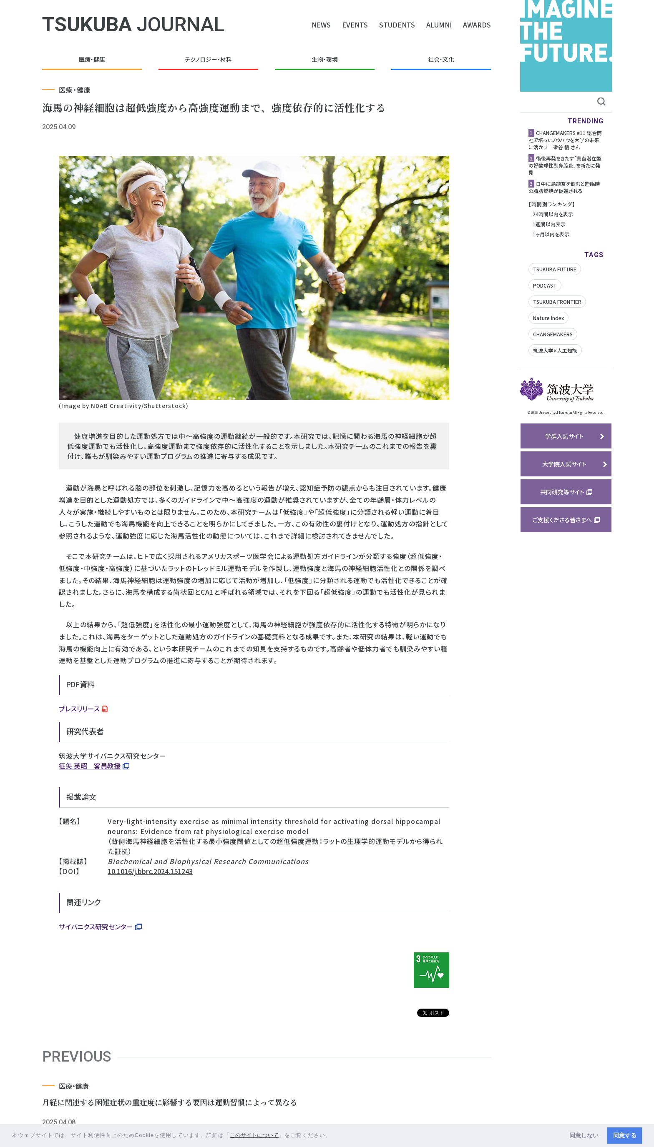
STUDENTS (397, 25)
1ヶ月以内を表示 (551, 234)
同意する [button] (624, 1135)
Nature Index (548, 317)
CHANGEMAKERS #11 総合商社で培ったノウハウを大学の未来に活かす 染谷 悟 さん (565, 139)
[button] (334, 1136)
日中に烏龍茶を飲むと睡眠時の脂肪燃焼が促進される (564, 187)
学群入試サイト (564, 436)
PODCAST (545, 285)
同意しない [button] (584, 1135)
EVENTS (355, 25)
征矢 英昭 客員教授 (90, 766)
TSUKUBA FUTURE (554, 269)
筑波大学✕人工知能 (555, 350)
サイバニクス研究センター (96, 927)
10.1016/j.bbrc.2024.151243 (150, 871)
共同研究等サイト (562, 492)
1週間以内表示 (549, 224)
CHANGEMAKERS (553, 334)
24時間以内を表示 (553, 214)
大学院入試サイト (564, 464)
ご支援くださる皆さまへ (562, 520)
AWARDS (477, 25)
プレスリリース (79, 709)
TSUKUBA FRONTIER (557, 301)
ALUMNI (439, 25)
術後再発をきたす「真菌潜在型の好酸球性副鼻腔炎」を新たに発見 (564, 165)
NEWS (321, 25)
